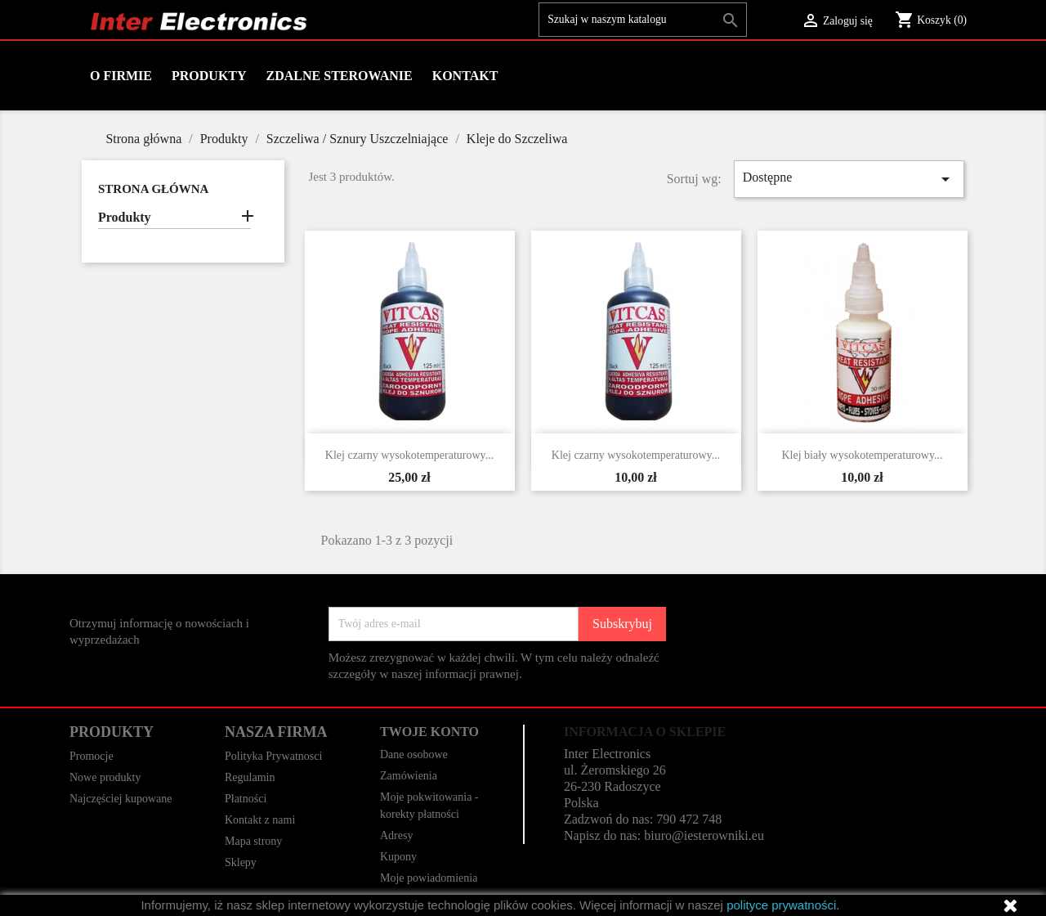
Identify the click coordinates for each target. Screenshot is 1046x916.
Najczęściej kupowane (120, 799)
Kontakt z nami (260, 820)
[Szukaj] (643, 19)
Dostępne (849, 179)
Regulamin (250, 777)
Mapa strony (253, 841)
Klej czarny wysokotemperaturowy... (409, 455)
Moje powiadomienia (428, 878)
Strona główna (153, 188)
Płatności (245, 799)
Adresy (396, 835)
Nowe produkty (105, 777)
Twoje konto (429, 732)
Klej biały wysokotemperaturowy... (862, 455)
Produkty (209, 76)
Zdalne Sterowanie (339, 76)
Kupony (398, 857)
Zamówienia (408, 776)
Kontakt (465, 76)
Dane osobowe (414, 754)
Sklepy (241, 862)
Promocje (91, 756)
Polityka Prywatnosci (273, 756)
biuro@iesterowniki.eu (704, 835)
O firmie (121, 76)
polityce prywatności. (782, 905)
